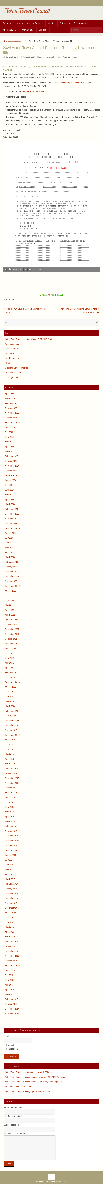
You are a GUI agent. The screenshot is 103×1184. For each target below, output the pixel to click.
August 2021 (10, 648)
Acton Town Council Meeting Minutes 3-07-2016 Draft (28, 339)
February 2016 (11, 941)
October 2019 (11, 730)
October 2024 (11, 471)
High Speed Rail (12, 349)
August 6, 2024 (29, 57)
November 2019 (12, 725)
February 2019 (11, 768)
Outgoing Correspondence (16, 368)
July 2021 (9, 653)
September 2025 (12, 422)
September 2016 (12, 908)
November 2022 (12, 576)
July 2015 (9, 975)
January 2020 (11, 715)
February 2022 (11, 620)
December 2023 (12, 514)
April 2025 (9, 446)
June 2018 (9, 807)
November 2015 (12, 956)
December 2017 (12, 836)
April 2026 (9, 394)
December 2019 (12, 720)
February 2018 (11, 826)
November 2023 (12, 519)
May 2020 (9, 701)
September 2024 (12, 475)
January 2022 (11, 624)
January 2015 (11, 1004)
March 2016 (10, 937)
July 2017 (9, 860)
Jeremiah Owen (12, 57)
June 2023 (9, 543)
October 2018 (11, 788)
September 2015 (12, 965)
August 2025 (10, 427)
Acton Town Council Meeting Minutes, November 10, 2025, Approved (35, 1077)
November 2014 (12, 1014)
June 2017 (9, 865)
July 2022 (9, 595)
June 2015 (9, 980)
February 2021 (11, 672)
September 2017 (12, 850)
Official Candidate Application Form (67, 83)
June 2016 (9, 922)
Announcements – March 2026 (18, 1086)
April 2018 (9, 816)
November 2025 (12, 413)
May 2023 (9, 547)
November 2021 (12, 634)
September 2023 (12, 528)
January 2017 (11, 889)
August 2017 (10, 855)
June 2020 (9, 696)
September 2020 (12, 682)
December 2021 (12, 629)
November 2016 (12, 898)
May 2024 (9, 495)
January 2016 (11, 946)
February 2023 (11, 562)
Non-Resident (11, 1049)
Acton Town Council (27, 10)
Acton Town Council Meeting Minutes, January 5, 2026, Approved (33, 1082)
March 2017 (10, 879)
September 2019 (12, 735)
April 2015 (9, 989)
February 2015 (11, 999)
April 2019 (9, 759)
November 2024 (12, 466)
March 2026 (10, 398)
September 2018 (12, 792)
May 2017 (9, 869)
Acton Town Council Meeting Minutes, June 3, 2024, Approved (79, 310)
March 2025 (10, 451)
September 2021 (12, 644)
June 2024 (9, 490)
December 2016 (12, 893)
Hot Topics (57, 57)
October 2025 (11, 418)
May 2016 (9, 927)
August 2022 (10, 591)
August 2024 (10, 480)
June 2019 (9, 749)
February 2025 (11, 456)
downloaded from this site (32, 91)
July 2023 (9, 538)
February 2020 (11, 711)
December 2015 (12, 951)
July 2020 (9, 691)
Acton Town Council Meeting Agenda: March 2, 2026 (28, 1091)
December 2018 (12, 778)
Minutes (8, 363)
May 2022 (9, 605)
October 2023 (11, 523)
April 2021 (9, 667)
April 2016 (9, 932)
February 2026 (11, 403)
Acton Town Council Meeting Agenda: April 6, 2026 (27, 1072)
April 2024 (9, 499)
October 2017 (11, 845)
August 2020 (10, 687)
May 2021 (9, 663)
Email (7, 1036)
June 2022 (9, 600)
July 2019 (9, 744)
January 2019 (11, 773)
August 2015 (10, 970)
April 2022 (9, 610)
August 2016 (10, 913)
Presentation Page (69, 57)
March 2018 (10, 821)
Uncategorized (11, 377)
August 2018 (10, 797)
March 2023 (10, 557)
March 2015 (10, 994)
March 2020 (10, 706)
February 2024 (11, 509)
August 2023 (10, 533)
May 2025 (9, 442)
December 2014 (12, 1009)
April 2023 (9, 552)
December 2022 (12, 571)
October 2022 (11, 581)
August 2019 (10, 740)
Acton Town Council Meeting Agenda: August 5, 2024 (25, 310)
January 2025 (11, 461)
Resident (9, 1045)
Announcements (14, 41)
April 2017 (9, 874)
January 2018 (11, 831)
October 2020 (11, 677)
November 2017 (12, 840)
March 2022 (10, 615)
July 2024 (9, 485)
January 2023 (11, 567)
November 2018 (12, 783)
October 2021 (11, 639)
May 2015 (9, 985)
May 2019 (9, 754)
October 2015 (11, 961)
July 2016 (9, 917)
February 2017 (11, 884)
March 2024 (10, 504)
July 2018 (9, 802)
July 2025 (9, 432)
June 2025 (9, 437)
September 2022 (12, 586)
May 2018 (9, 812)
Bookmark (10, 300)
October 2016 (11, 903)
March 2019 (10, 764)
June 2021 (9, 658)
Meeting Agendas (12, 358)
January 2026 (11, 408)
